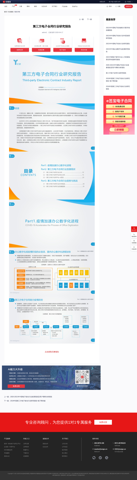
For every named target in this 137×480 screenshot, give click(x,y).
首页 (5, 6)
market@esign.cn (99, 449)
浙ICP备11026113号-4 (65, 473)
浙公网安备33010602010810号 (80, 473)
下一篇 (89, 19)
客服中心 (26, 450)
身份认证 (7, 456)
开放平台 (75, 6)
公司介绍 (64, 443)
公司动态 (64, 447)
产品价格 (64, 6)
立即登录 (26, 447)
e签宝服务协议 (56, 475)
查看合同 (102, 1)
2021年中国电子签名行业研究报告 (118, 43)
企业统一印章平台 (9, 447)
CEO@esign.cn (119, 449)
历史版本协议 (81, 475)
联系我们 (64, 456)
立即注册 (26, 443)
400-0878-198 (98, 443)
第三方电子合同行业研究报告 (116, 73)
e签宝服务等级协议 (72, 475)
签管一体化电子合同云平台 (12, 443)
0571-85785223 (119, 443)
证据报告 (26, 456)
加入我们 (64, 453)
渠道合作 (45, 443)
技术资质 (64, 450)
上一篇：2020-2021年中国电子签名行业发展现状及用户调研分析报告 (28, 397)
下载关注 (26, 453)
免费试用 (128, 6)
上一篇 (81, 19)
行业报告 (10, 12)
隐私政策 (63, 475)
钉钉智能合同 (8, 450)
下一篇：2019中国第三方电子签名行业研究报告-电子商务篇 (25, 401)
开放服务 (7, 453)
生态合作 (45, 447)
